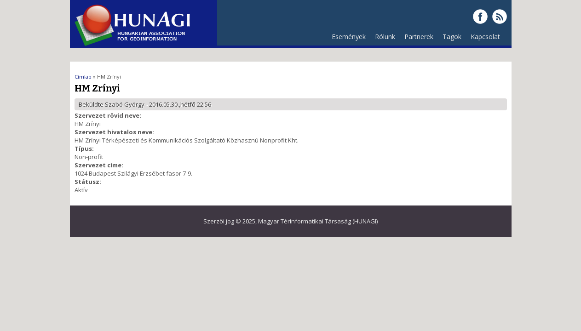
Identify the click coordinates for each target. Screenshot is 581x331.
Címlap (83, 76)
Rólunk (382, 39)
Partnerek (416, 39)
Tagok (452, 36)
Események (349, 36)
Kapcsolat (485, 36)
